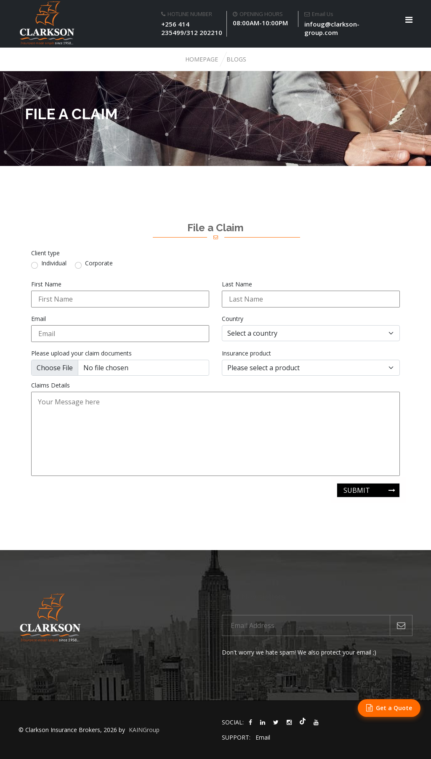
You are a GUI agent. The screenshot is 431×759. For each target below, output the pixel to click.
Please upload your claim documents (81, 353)
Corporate (99, 263)
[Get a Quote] (389, 708)
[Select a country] (311, 333)
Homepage (201, 59)
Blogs (236, 59)
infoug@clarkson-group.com (331, 28)
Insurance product (246, 353)
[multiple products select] (311, 368)
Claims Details (50, 385)
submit (356, 490)
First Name (46, 284)
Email (38, 319)
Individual (54, 263)
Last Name (237, 284)
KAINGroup (144, 730)
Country (232, 319)
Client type (45, 253)
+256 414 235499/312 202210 (191, 28)
